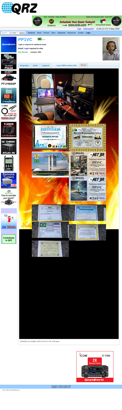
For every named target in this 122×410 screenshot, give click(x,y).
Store (53, 33)
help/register (88, 29)
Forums (46, 33)
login (79, 29)
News (39, 33)
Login (88, 33)
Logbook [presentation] (45, 66)
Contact (81, 33)
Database (31, 33)
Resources (72, 33)
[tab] (24, 65)
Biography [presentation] (24, 66)
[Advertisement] (46, 366)
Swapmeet (61, 33)
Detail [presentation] (35, 66)
